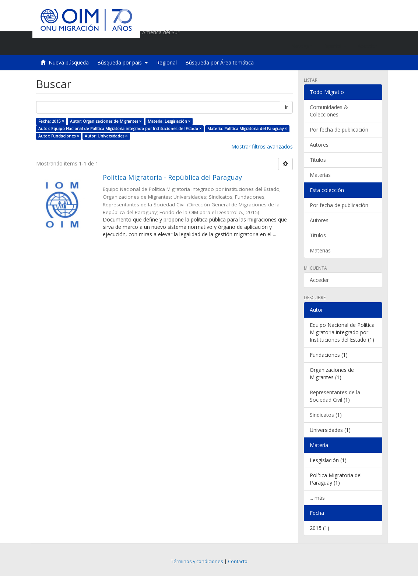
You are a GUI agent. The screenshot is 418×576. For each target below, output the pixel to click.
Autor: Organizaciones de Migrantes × (105, 121)
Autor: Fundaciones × (58, 136)
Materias (320, 174)
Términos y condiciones (197, 561)
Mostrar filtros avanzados (262, 146)
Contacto (237, 561)
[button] (334, 46)
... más (317, 497)
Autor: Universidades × (106, 136)
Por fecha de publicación (339, 129)
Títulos (318, 159)
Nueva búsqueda (69, 62)
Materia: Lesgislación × (169, 121)
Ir (286, 107)
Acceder (319, 279)
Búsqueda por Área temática (219, 62)
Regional (166, 62)
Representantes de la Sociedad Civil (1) (335, 396)
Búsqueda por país (122, 62)
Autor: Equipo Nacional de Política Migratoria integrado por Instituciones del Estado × (119, 128)
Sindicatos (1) (326, 414)
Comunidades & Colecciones (329, 111)
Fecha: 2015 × (51, 121)
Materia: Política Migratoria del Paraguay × (247, 128)
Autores (319, 144)
